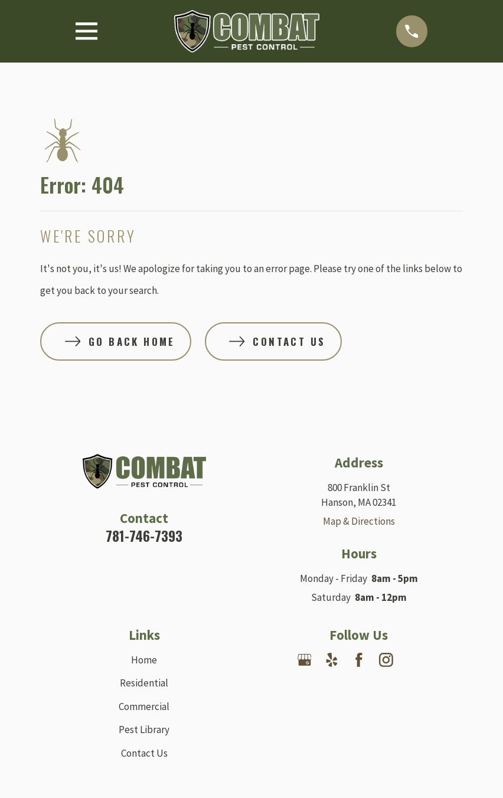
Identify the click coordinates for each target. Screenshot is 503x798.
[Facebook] (359, 660)
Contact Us (144, 753)
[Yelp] (332, 660)
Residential (144, 682)
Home (144, 659)
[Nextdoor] (413, 660)
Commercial (144, 706)
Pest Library (144, 729)
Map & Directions (359, 521)
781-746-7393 (144, 536)
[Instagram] (386, 660)
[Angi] (359, 687)
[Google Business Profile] (305, 660)
